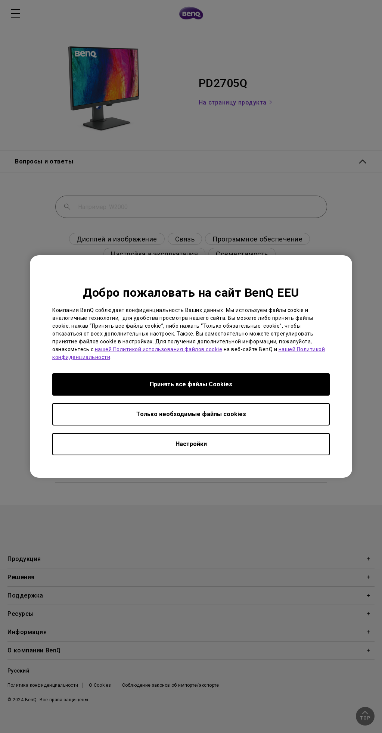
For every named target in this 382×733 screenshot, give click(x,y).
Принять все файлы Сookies (191, 384)
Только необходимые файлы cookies (191, 414)
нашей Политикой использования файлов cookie (159, 349)
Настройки (191, 443)
